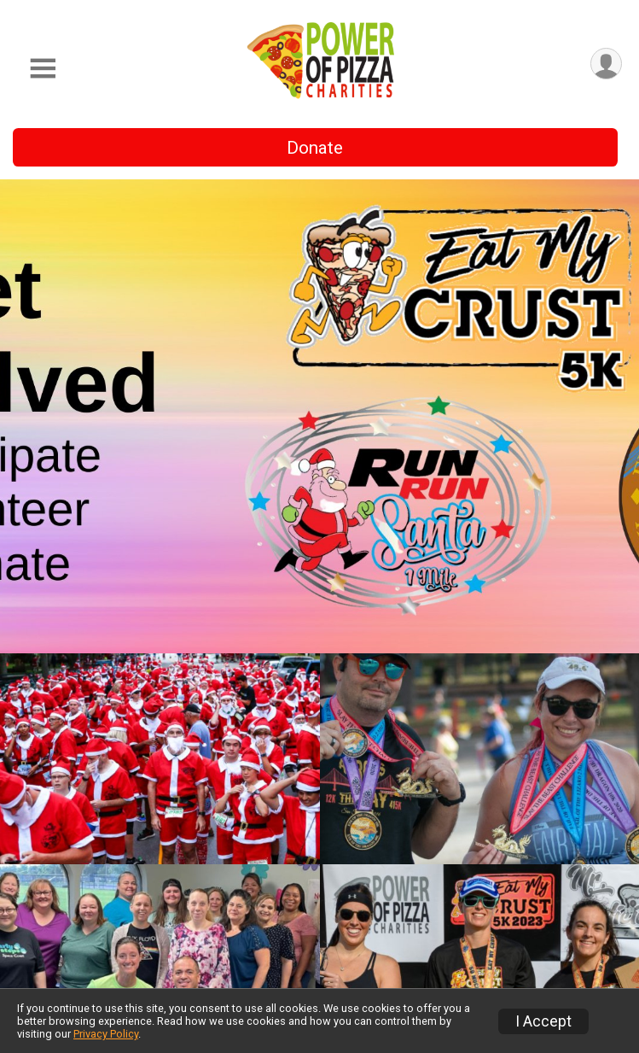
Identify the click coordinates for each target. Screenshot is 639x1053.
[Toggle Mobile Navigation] (43, 68)
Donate (315, 147)
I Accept (543, 1021)
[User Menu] (606, 63)
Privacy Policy (105, 1033)
